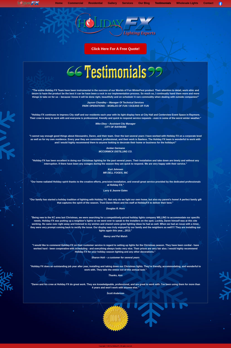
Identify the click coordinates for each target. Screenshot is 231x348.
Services (127, 3)
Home (59, 3)
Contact (208, 3)
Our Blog (144, 3)
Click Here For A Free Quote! (115, 49)
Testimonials (163, 3)
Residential (95, 3)
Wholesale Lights (187, 3)
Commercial (75, 3)
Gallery (112, 3)
